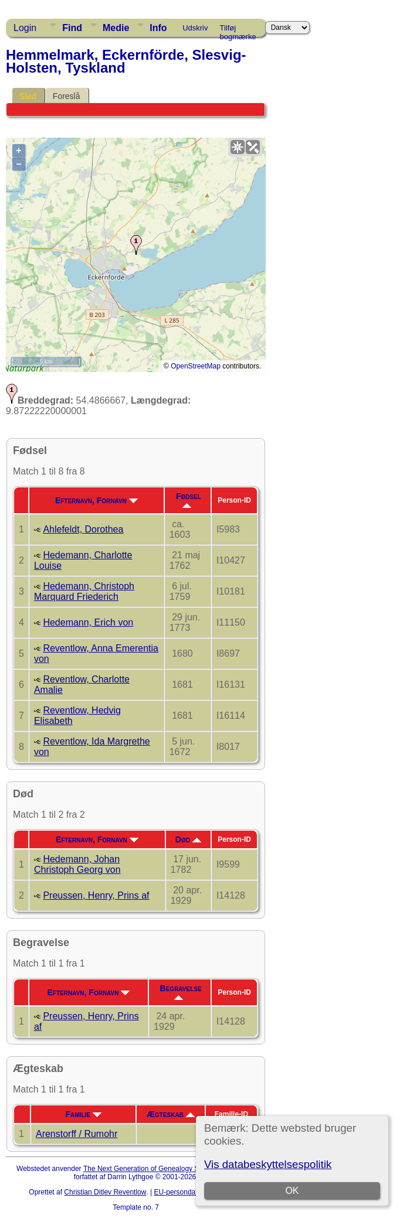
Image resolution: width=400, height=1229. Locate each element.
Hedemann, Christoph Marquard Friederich (84, 591)
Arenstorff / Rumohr (76, 1134)
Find (72, 28)
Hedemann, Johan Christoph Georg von (77, 864)
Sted (27, 96)
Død (188, 839)
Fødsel (188, 499)
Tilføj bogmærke (238, 29)
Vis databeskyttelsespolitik (267, 1164)
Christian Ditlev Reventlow (105, 1192)
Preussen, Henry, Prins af (96, 895)
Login (24, 28)
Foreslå (66, 96)
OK (292, 1191)
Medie (116, 28)
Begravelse (181, 992)
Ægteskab (171, 1114)
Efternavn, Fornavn (96, 500)
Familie (83, 1114)
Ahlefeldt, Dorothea (83, 529)
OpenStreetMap (196, 366)
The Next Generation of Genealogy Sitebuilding (157, 1169)
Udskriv (195, 27)
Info (158, 28)
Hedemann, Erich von (88, 622)
